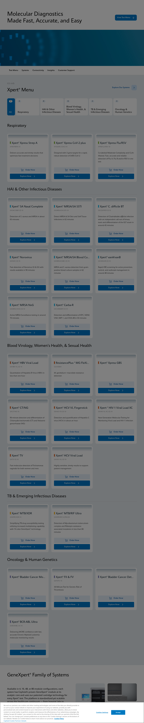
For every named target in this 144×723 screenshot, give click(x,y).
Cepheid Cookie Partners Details (15, 721)
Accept (118, 712)
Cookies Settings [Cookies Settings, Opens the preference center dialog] (102, 712)
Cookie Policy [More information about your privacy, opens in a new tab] (59, 719)
